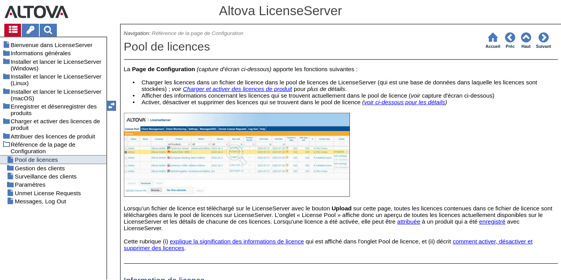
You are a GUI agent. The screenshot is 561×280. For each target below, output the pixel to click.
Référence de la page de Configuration (197, 33)
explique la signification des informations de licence (237, 241)
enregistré (492, 221)
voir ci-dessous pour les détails (404, 102)
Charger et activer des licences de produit (237, 89)
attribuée (408, 221)
